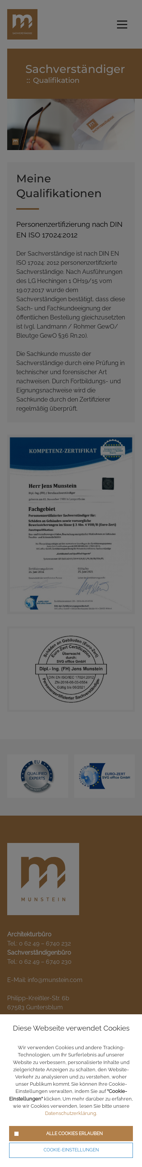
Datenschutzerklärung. (71, 1113)
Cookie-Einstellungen (71, 1150)
